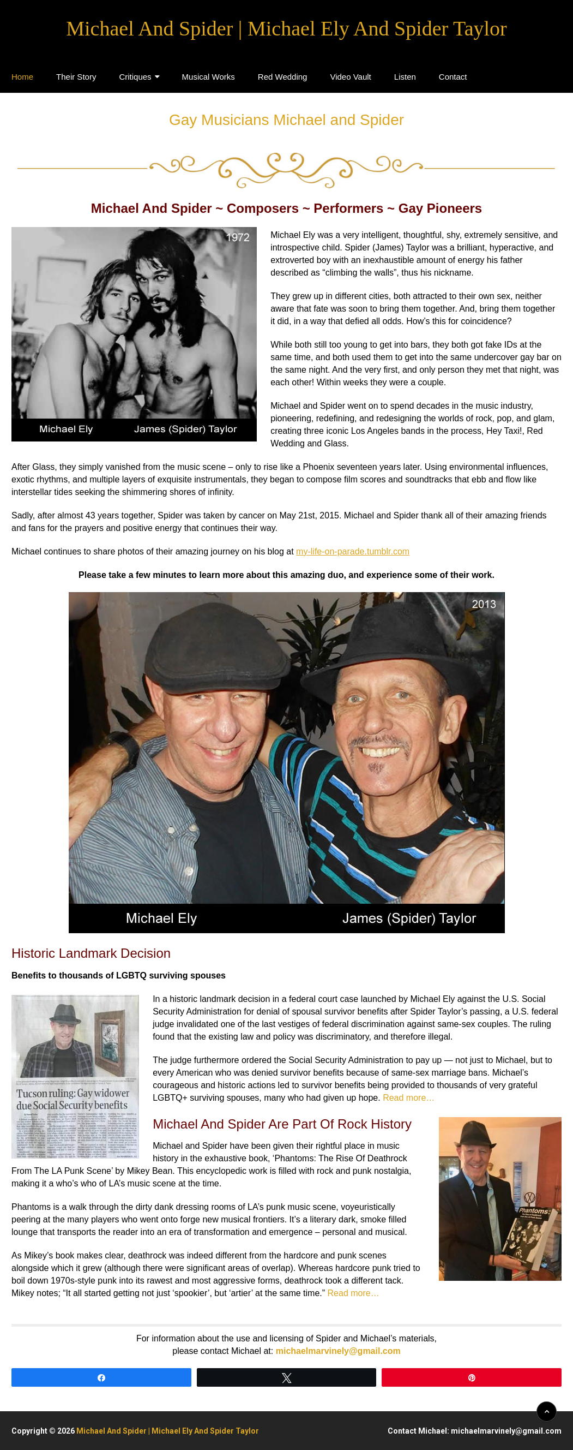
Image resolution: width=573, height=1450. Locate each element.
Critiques (135, 76)
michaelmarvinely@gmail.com (338, 1351)
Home (22, 76)
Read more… (409, 1097)
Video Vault (350, 76)
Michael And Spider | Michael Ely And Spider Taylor (286, 28)
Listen (405, 76)
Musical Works (208, 76)
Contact (453, 76)
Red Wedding (282, 76)
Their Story (76, 76)
